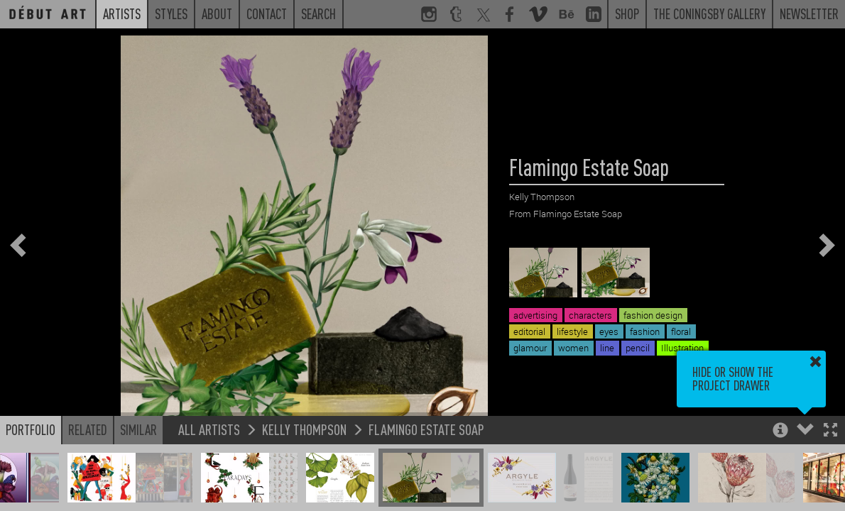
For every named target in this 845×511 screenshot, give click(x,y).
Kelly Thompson (304, 429)
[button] (830, 431)
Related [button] (87, 429)
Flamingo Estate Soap (426, 429)
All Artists (209, 429)
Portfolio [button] (30, 429)
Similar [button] (138, 429)
